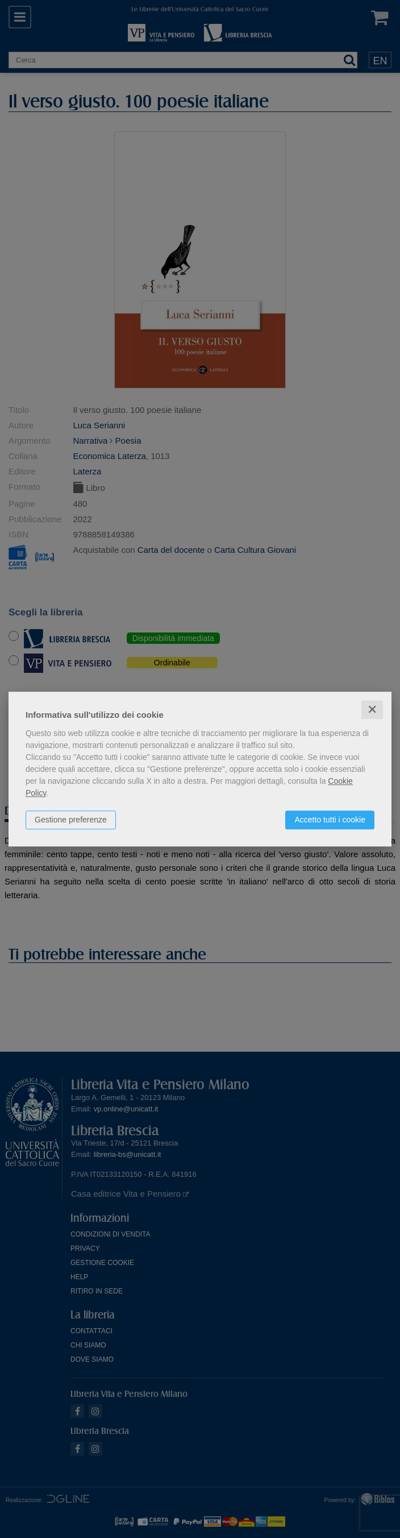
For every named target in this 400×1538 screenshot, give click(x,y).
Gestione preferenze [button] (71, 819)
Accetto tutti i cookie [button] (329, 819)
